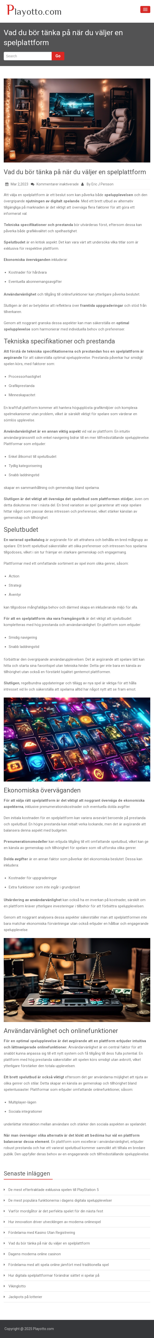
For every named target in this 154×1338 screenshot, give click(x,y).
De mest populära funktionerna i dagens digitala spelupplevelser (60, 1200)
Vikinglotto (17, 1286)
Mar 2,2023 (16, 184)
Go (58, 56)
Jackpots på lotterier (25, 1297)
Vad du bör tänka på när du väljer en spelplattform (75, 172)
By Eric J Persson (97, 184)
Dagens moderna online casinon (34, 1254)
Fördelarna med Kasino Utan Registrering (41, 1232)
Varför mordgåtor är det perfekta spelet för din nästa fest (55, 1211)
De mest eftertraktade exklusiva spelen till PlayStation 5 (53, 1189)
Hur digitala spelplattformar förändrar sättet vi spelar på (53, 1275)
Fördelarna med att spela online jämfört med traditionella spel (58, 1264)
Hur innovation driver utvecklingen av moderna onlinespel (54, 1222)
